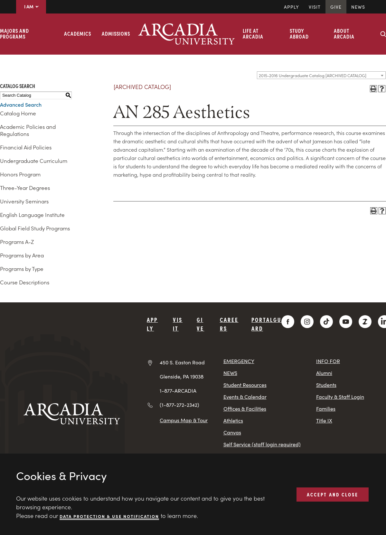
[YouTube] (345, 321)
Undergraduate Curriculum (33, 160)
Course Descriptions (24, 282)
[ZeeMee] (365, 321)
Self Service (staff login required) (262, 444)
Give (336, 7)
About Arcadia (344, 33)
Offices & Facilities (244, 408)
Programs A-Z (17, 241)
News (358, 7)
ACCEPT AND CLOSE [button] (332, 494)
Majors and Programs (14, 33)
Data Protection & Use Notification (109, 516)
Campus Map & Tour (184, 420)
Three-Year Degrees (25, 187)
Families (325, 408)
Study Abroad (299, 33)
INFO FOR (328, 361)
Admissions (116, 33)
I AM (31, 6)
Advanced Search (21, 104)
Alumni (324, 373)
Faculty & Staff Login (340, 396)
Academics (77, 33)
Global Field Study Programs (35, 228)
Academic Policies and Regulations (28, 130)
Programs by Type (21, 268)
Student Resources (245, 385)
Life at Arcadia (253, 33)
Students (326, 385)
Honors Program (20, 174)
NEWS (230, 373)
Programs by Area (22, 255)
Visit (315, 7)
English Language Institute (32, 214)
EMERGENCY (238, 361)
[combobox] (321, 75)
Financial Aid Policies (26, 147)
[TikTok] (326, 321)
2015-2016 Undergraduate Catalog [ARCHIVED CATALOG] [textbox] (312, 75)
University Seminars (24, 201)
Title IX (324, 420)
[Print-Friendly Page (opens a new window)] (373, 88)
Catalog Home (18, 113)
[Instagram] (307, 321)
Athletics (233, 420)
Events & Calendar (245, 396)
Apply (291, 7)
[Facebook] (287, 321)
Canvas (232, 432)
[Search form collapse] (383, 34)
